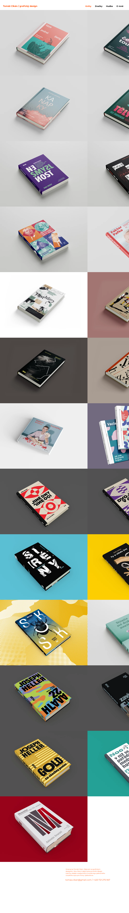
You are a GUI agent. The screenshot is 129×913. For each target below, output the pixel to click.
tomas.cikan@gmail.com (78, 880)
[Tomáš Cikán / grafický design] (64, 6)
